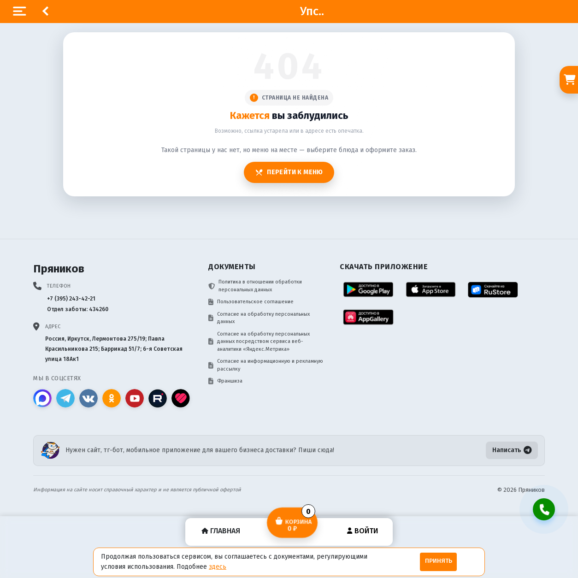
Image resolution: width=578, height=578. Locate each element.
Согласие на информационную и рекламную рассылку (265, 365)
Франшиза (225, 381)
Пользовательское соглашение (251, 302)
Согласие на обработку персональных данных (259, 318)
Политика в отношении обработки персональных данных (255, 286)
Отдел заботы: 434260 (77, 309)
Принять (438, 561)
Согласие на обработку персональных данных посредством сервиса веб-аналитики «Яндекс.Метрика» (259, 341)
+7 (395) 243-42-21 (71, 298)
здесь (217, 567)
